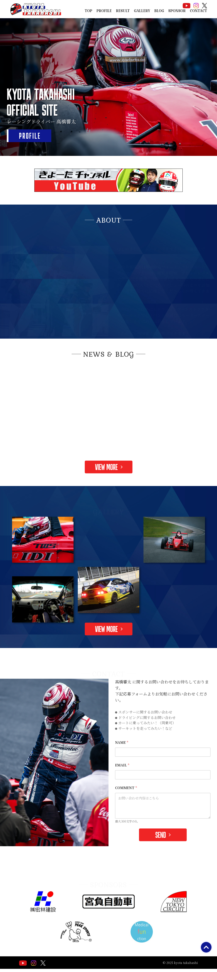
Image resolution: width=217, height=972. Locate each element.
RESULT (123, 12)
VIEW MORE (106, 474)
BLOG (159, 12)
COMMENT (126, 795)
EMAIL (122, 773)
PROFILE (104, 12)
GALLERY (142, 12)
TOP (88, 12)
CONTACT (198, 12)
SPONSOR (177, 12)
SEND (160, 842)
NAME (121, 750)
